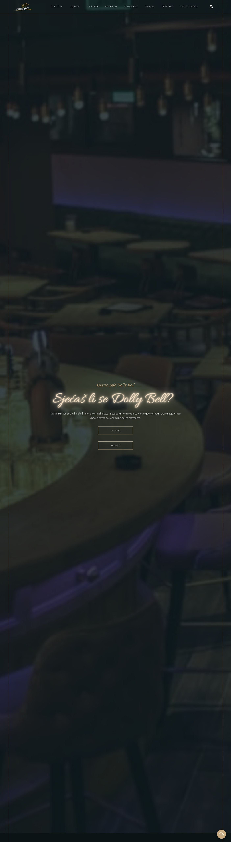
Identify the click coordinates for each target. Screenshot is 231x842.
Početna (57, 6)
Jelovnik (75, 6)
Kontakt (167, 6)
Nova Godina (189, 6)
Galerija (149, 6)
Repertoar (111, 6)
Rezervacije (131, 6)
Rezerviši (115, 445)
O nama (93, 6)
